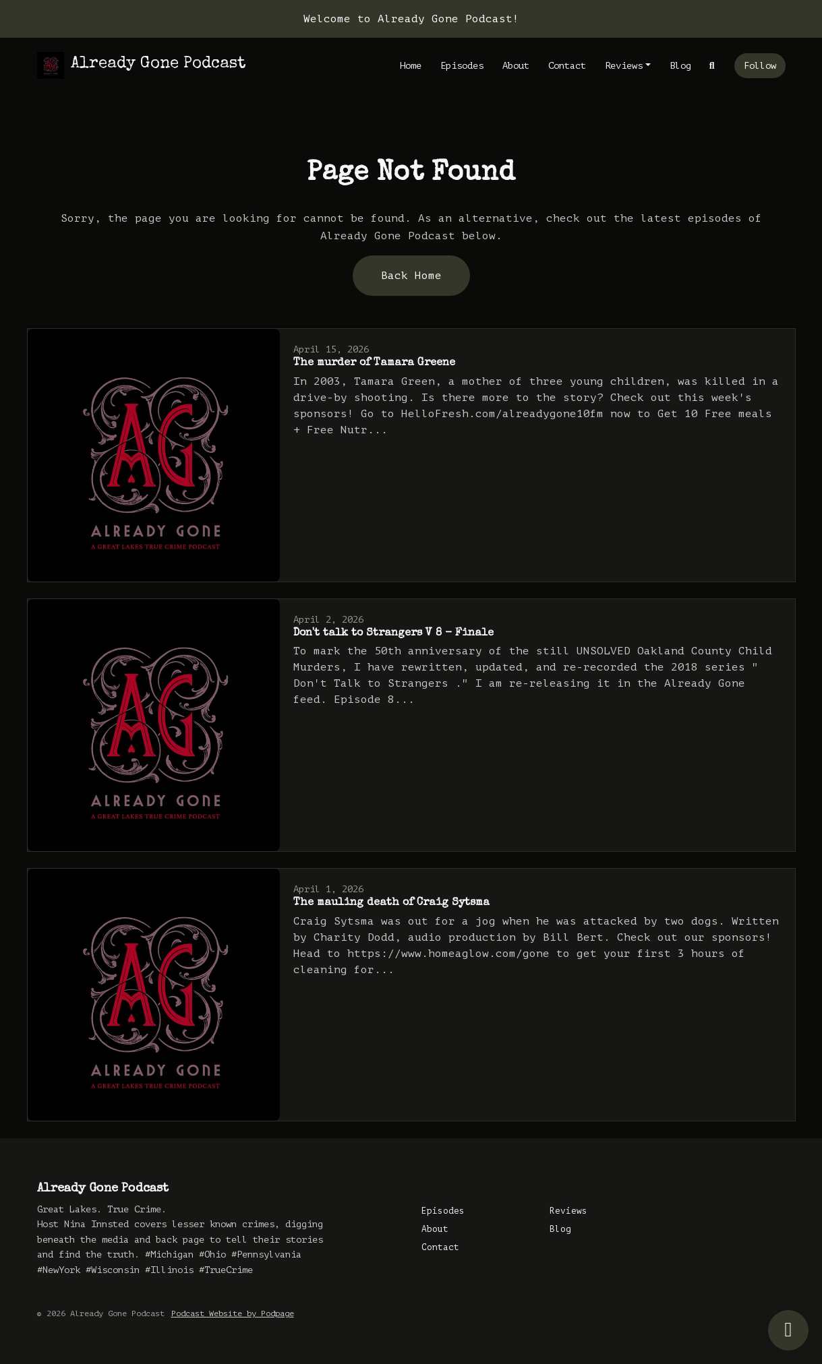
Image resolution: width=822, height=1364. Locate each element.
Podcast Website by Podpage (232, 1313)
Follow (760, 66)
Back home (411, 276)
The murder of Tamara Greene (374, 363)
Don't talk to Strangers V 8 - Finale (393, 633)
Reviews (624, 66)
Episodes (461, 66)
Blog (680, 66)
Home (410, 66)
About (515, 66)
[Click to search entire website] (712, 65)
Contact (567, 66)
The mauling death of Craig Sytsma (391, 903)
